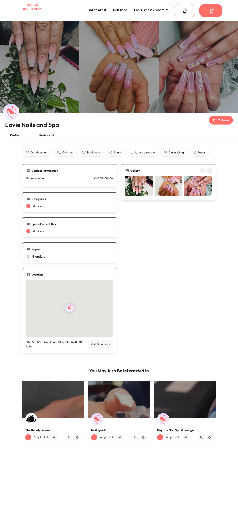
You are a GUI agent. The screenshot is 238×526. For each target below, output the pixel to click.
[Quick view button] (69, 437)
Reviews (47, 135)
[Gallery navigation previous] (202, 171)
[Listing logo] (11, 112)
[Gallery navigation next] (209, 171)
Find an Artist (96, 10)
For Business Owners (150, 10)
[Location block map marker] (69, 308)
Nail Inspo (120, 10)
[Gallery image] (139, 186)
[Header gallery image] (39, 67)
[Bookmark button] (77, 437)
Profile (14, 135)
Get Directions (100, 344)
